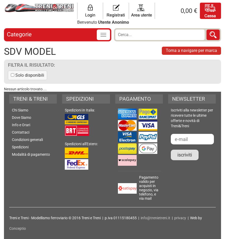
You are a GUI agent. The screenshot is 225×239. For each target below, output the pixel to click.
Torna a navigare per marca (191, 50)
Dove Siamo (21, 117)
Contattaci (20, 132)
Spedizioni (20, 147)
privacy (180, 218)
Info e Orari (21, 125)
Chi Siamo (20, 110)
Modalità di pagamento (31, 154)
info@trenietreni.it (155, 218)
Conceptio (17, 228)
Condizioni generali (27, 140)
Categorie (19, 34)
